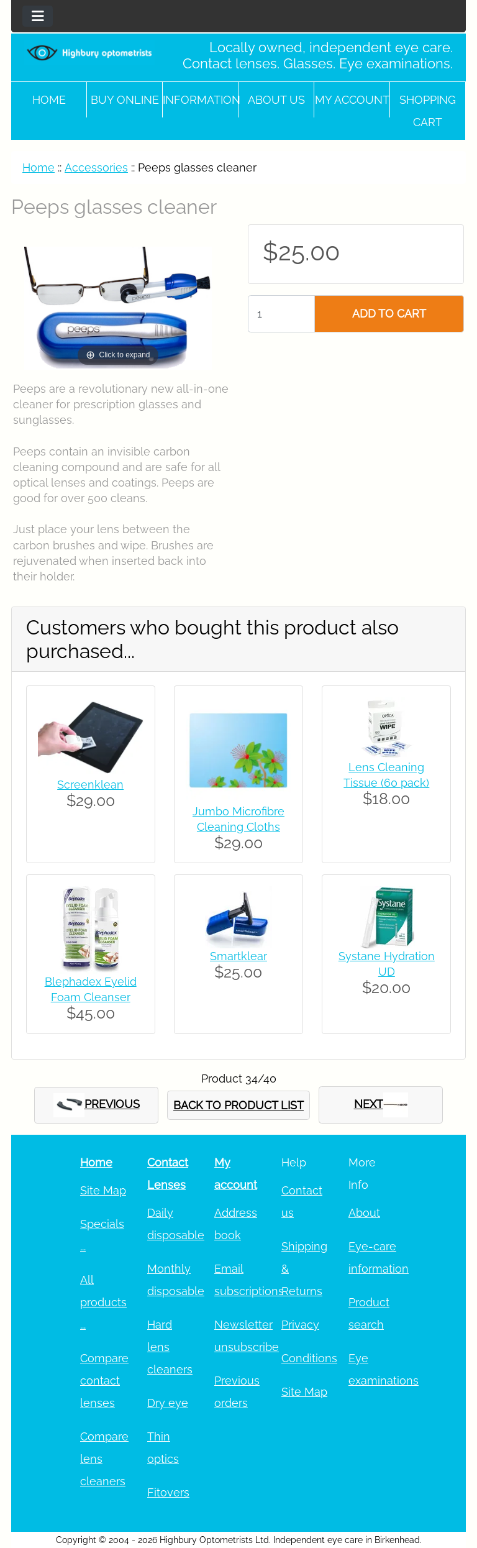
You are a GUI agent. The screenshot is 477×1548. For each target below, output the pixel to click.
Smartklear (238, 956)
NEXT (381, 1104)
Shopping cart (427, 111)
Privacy (300, 1324)
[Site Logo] (89, 52)
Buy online (125, 99)
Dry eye (167, 1402)
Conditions (309, 1358)
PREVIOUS (96, 1105)
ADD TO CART (389, 313)
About (364, 1212)
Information (200, 99)
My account (352, 99)
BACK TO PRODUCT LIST (238, 1105)
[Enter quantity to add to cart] (281, 313)
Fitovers (168, 1492)
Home (49, 99)
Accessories (96, 167)
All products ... (103, 1302)
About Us (276, 99)
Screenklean (90, 784)
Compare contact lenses (104, 1380)
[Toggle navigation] (37, 16)
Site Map (103, 1190)
